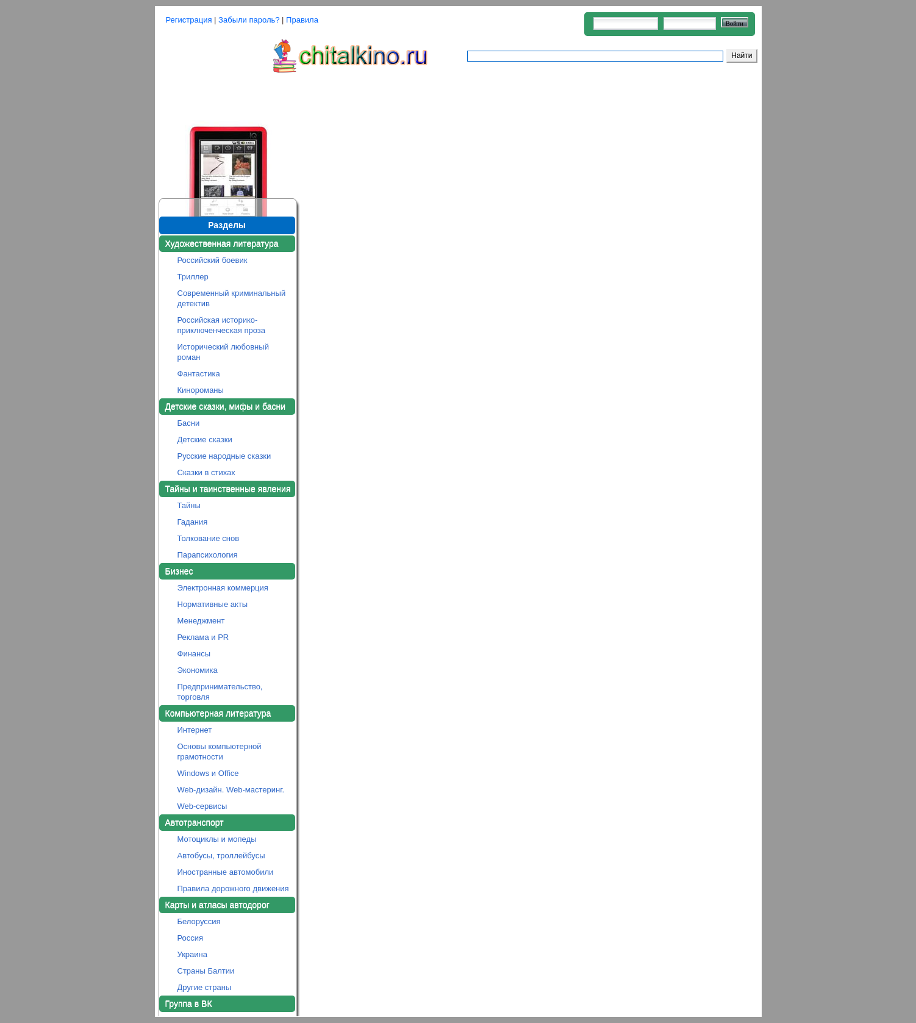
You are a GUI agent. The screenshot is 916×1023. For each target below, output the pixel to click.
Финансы (194, 653)
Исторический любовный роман (223, 352)
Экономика (197, 670)
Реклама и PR (203, 637)
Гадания (192, 521)
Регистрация (189, 19)
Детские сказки (204, 439)
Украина (192, 954)
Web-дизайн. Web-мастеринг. (231, 789)
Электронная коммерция (222, 587)
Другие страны (204, 987)
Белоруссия (199, 921)
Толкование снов (208, 538)
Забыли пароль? (248, 19)
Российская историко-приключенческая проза (221, 325)
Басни (188, 423)
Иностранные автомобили (225, 872)
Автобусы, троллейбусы (221, 855)
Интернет (194, 729)
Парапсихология (207, 554)
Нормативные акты (212, 604)
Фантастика (198, 373)
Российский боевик (212, 260)
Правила (302, 19)
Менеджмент (201, 620)
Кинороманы (200, 390)
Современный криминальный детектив (231, 298)
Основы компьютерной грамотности (219, 751)
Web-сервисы (202, 806)
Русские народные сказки (224, 456)
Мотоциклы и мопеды (217, 839)
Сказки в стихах (206, 472)
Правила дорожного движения (233, 888)
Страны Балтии (206, 970)
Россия (190, 937)
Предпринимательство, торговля (220, 692)
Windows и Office (208, 773)
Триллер (193, 276)
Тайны (189, 505)
